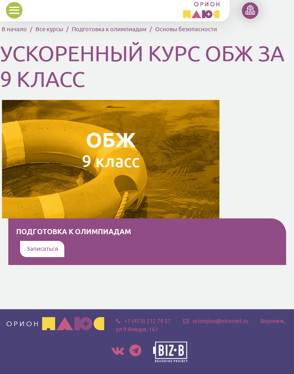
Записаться (42, 248)
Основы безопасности (186, 29)
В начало (14, 29)
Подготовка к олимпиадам (109, 29)
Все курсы (49, 29)
